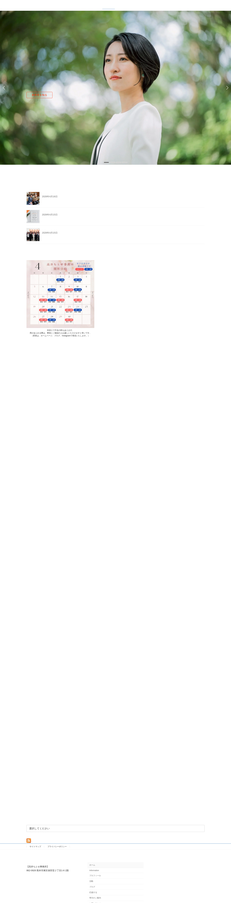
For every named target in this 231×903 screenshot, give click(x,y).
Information (94, 870)
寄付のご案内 (95, 898)
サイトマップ (35, 846)
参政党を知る (39, 95)
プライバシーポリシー (57, 846)
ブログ (92, 887)
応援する (93, 892)
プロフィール (95, 876)
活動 (91, 881)
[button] (106, 162)
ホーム (92, 865)
